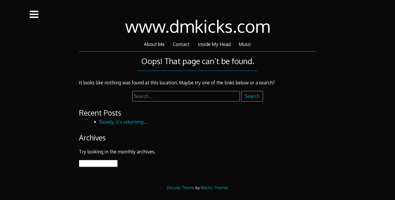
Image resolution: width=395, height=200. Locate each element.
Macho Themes (214, 187)
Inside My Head (214, 44)
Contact (181, 44)
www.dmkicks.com (197, 26)
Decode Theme (180, 187)
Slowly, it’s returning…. (123, 122)
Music (245, 44)
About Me (154, 44)
